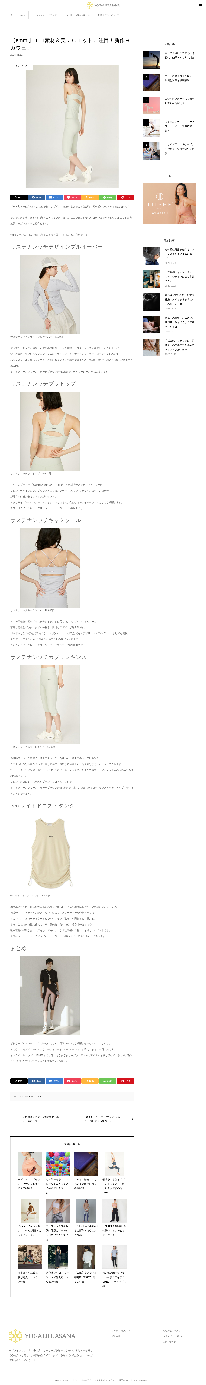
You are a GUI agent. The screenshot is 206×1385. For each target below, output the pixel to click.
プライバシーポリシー (173, 1336)
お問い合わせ (169, 1341)
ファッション (23, 1096)
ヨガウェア (36, 1096)
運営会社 (116, 1336)
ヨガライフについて (121, 1331)
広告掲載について (171, 1331)
